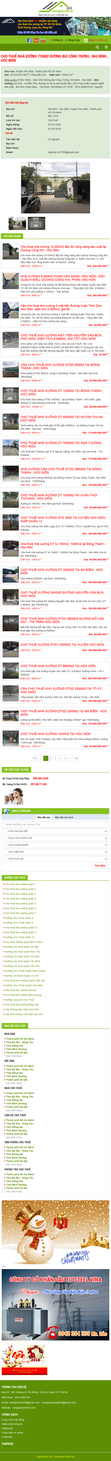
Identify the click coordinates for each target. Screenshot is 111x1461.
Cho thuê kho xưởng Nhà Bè (20, 990)
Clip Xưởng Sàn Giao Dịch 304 (21, 1009)
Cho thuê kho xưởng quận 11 (20, 932)
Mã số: (10, 116)
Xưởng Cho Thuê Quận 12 (19, 937)
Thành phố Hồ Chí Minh (19, 1038)
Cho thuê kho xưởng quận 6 (20, 908)
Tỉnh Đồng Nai (13, 1045)
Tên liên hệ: (13, 139)
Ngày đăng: (13, 124)
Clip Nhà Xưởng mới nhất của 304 (23, 1014)
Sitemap (7, 1437)
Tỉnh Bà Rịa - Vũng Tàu (18, 1042)
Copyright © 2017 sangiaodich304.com (55, 1456)
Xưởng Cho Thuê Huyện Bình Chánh (25, 971)
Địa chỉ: (10, 109)
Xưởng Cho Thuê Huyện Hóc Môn (23, 985)
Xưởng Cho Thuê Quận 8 (18, 918)
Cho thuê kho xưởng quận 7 (20, 913)
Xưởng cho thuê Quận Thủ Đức (22, 956)
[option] (55, 187)
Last (76, 758)
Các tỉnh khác (14, 1056)
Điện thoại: (12, 148)
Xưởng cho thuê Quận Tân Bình (22, 961)
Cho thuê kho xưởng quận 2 (20, 889)
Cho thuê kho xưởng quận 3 (20, 893)
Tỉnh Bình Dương (15, 1049)
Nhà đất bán (43, 817)
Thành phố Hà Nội (15, 1052)
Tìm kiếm (100, 865)
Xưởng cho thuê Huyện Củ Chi (21, 975)
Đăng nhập (72, 40)
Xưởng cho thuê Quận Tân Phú (22, 966)
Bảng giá (7, 1428)
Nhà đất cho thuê (64, 817)
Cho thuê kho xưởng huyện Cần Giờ (24, 980)
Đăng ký (57, 40)
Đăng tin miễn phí (96, 40)
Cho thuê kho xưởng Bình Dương (23, 995)
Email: (9, 152)
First (35, 758)
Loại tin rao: (13, 120)
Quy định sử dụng (12, 1432)
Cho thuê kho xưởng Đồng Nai (21, 1004)
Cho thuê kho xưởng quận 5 (20, 903)
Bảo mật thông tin (12, 1424)
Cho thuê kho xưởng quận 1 (20, 884)
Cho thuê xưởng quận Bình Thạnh (23, 942)
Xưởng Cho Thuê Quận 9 (18, 922)
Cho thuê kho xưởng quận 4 (20, 898)
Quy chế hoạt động (13, 1419)
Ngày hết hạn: (14, 128)
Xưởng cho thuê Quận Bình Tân (22, 951)
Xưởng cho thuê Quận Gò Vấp (21, 946)
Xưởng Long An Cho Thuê (19, 999)
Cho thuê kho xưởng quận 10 (20, 927)
